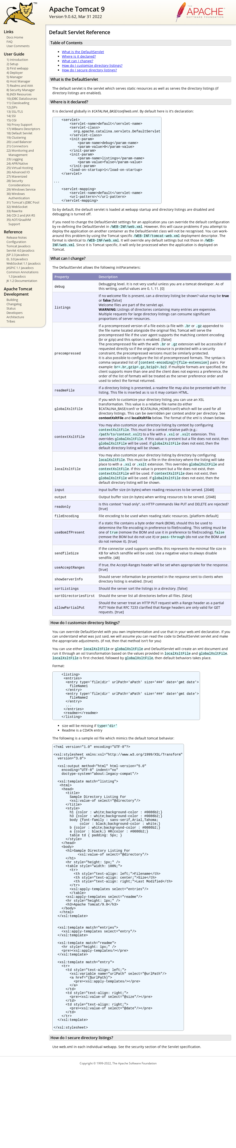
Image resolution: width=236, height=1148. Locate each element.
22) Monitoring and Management (20, 152)
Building (12, 300)
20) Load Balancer (19, 142)
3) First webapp (17, 68)
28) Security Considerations (18, 183)
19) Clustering (16, 137)
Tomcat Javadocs (18, 246)
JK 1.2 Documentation (21, 281)
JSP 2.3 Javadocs (17, 255)
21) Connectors (17, 146)
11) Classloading (17, 103)
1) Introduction (17, 59)
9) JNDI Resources (18, 94)
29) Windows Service (21, 189)
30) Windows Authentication (18, 196)
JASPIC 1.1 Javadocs (20, 268)
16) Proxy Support (19, 124)
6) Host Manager (18, 81)
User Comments (18, 46)
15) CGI (11, 120)
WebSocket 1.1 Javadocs (23, 263)
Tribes (10, 321)
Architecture (15, 317)
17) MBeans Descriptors (23, 129)
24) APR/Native (17, 163)
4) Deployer (14, 72)
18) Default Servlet (19, 133)
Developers (14, 312)
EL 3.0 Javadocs (17, 259)
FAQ (9, 41)
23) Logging (14, 159)
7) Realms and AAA (19, 85)
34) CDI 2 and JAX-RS (20, 215)
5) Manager (14, 77)
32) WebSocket (17, 207)
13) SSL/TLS (14, 111)
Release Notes (16, 237)
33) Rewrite (14, 211)
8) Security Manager (20, 90)
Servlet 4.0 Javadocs (20, 250)
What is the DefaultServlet (83, 52)
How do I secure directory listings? (89, 70)
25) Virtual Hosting (19, 168)
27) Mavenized (16, 176)
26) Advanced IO (18, 172)
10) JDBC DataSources (21, 98)
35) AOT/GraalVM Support (18, 221)
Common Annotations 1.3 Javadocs (22, 274)
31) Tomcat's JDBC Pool (22, 202)
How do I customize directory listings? (92, 65)
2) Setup (12, 64)
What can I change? (77, 61)
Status (11, 308)
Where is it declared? (79, 56)
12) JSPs (11, 107)
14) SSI (11, 116)
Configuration (16, 242)
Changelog (14, 304)
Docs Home (14, 37)
